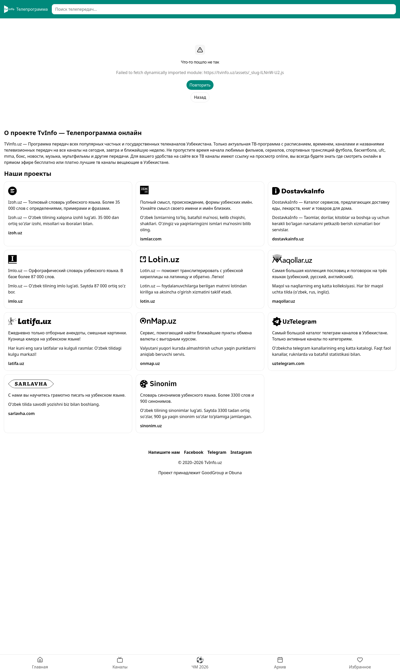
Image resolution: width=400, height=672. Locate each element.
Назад (200, 97)
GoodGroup (213, 472)
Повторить (200, 85)
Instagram (241, 452)
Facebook (193, 452)
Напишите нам (164, 452)
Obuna (235, 472)
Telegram (216, 452)
